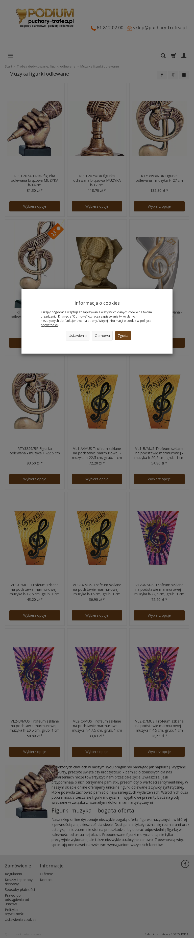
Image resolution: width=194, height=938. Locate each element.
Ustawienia (78, 335)
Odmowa (102, 335)
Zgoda (123, 335)
